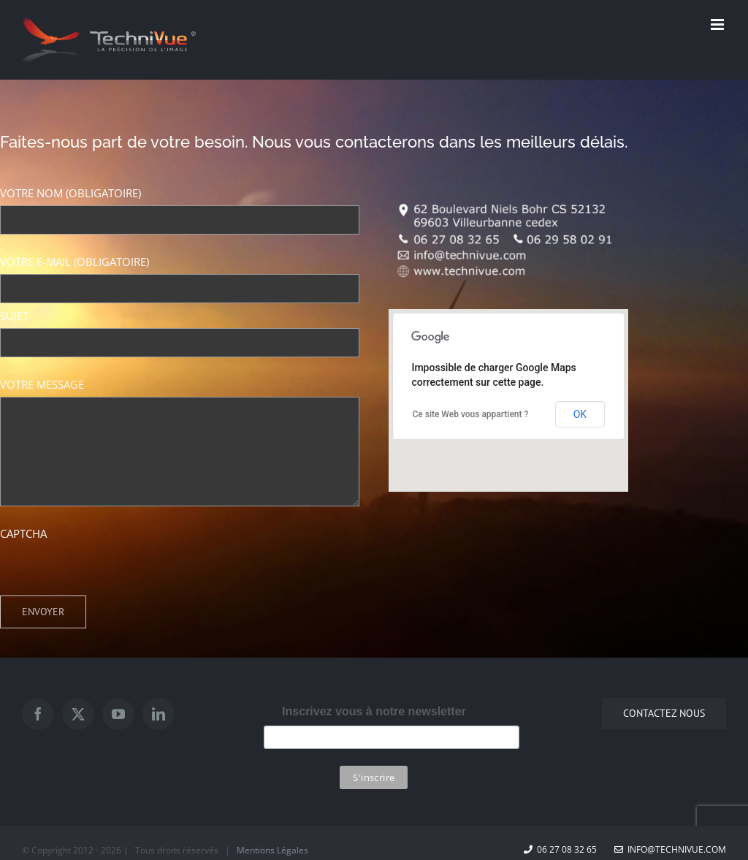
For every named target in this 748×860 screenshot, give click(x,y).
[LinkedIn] (158, 714)
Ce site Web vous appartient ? (470, 414)
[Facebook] (38, 714)
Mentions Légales (272, 850)
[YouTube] (118, 714)
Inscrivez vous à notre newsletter (374, 711)
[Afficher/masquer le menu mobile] (718, 24)
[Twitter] (78, 714)
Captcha (23, 533)
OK (580, 414)
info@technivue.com (670, 849)
